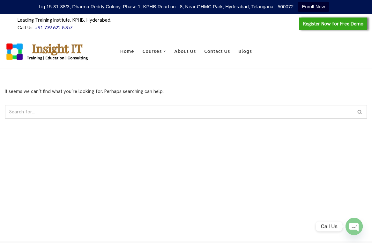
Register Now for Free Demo (333, 24)
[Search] (179, 112)
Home (127, 51)
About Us (185, 51)
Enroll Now (313, 6)
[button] (164, 51)
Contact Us (217, 51)
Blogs (245, 51)
